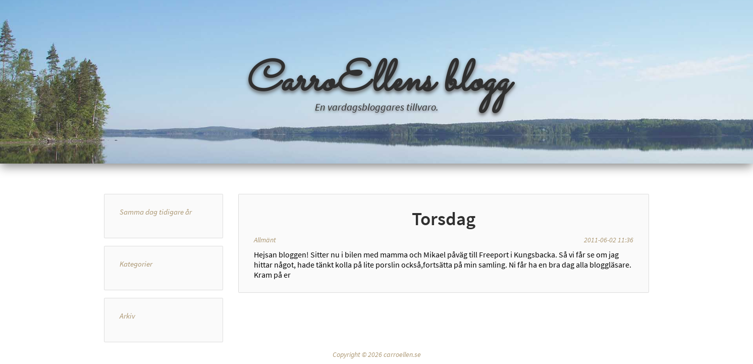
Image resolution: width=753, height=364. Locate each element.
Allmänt (265, 239)
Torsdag (443, 218)
